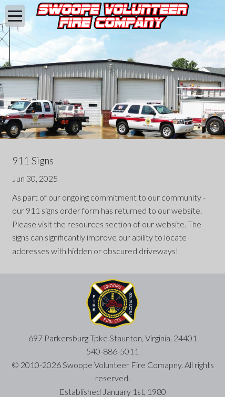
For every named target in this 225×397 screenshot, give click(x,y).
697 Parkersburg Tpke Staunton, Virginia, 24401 (112, 338)
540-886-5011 (112, 351)
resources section (99, 224)
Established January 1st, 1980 (112, 391)
